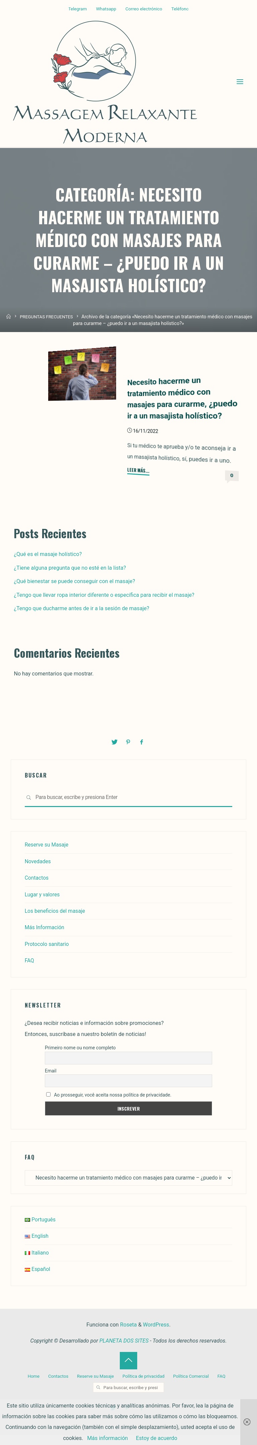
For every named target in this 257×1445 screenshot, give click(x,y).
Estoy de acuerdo (156, 1438)
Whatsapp (106, 8)
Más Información (45, 938)
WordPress (156, 1336)
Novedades (38, 872)
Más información (107, 1438)
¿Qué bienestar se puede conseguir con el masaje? (74, 592)
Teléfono (180, 8)
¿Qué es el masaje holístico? (48, 565)
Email (51, 1081)
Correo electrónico (143, 8)
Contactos (37, 888)
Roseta (128, 1336)
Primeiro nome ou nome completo (80, 1058)
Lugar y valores (43, 905)
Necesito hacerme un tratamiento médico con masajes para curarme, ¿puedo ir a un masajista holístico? (171, 403)
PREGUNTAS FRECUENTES (47, 319)
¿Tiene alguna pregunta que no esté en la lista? (70, 579)
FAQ (29, 971)
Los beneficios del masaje (56, 921)
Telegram (77, 8)
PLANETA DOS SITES (124, 1352)
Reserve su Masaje (47, 855)
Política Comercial (192, 1387)
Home (32, 1387)
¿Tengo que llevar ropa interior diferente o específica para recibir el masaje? (104, 606)
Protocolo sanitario (47, 955)
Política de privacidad (143, 1387)
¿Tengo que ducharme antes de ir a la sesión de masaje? (81, 619)
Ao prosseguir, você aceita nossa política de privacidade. (108, 1105)
